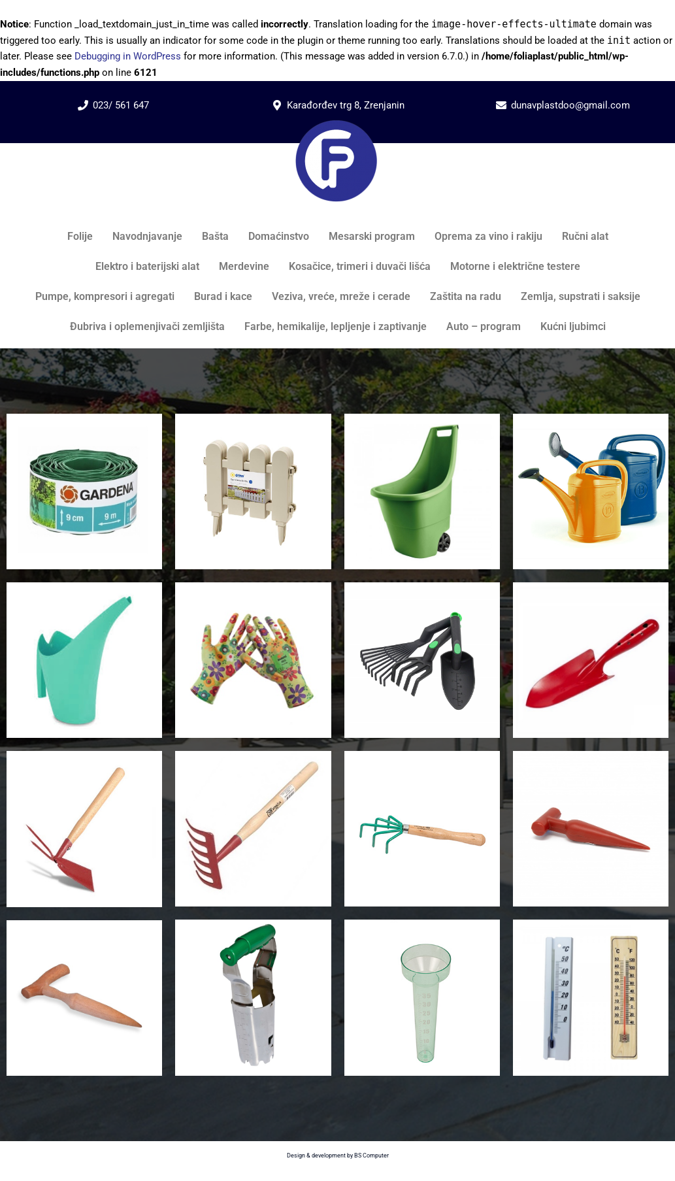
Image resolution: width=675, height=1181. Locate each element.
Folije (80, 236)
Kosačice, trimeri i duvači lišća (360, 266)
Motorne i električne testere (515, 266)
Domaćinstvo (278, 236)
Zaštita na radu (465, 296)
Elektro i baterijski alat (147, 266)
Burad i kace (223, 296)
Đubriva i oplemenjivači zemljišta (147, 326)
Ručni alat (585, 236)
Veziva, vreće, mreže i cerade (341, 296)
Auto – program (483, 326)
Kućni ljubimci (573, 326)
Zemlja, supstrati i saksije (580, 296)
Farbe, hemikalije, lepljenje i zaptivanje (335, 326)
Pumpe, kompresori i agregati (104, 296)
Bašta (215, 236)
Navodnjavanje (147, 236)
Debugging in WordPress (127, 56)
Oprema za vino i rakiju (488, 236)
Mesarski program (372, 236)
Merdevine (244, 266)
